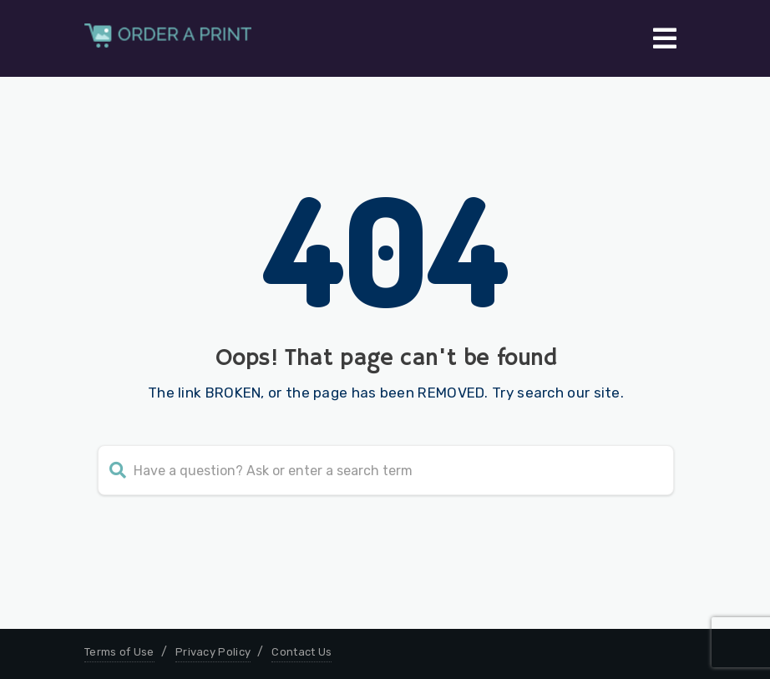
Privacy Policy (213, 652)
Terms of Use (119, 652)
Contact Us (301, 652)
